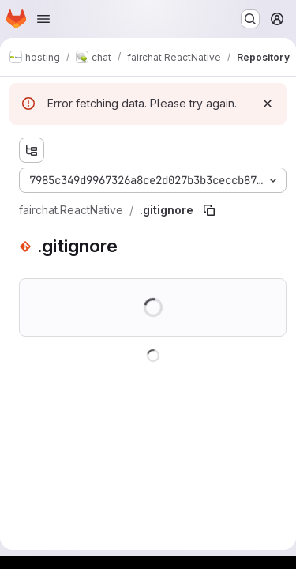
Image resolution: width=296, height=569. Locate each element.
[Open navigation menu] (43, 19)
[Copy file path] (209, 210)
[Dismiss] (267, 103)
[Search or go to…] (250, 18)
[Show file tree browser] (31, 150)
